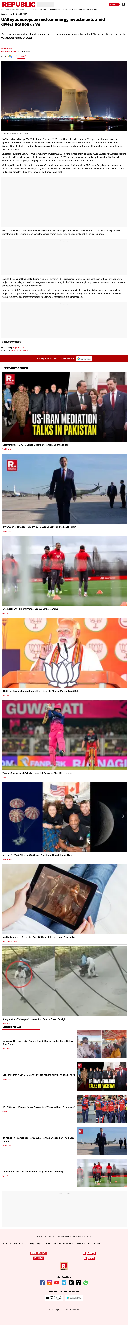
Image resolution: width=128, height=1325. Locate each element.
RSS (89, 1243)
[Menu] (123, 4)
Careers (98, 1243)
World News (6, 449)
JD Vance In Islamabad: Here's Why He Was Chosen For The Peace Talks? (39, 527)
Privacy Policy (34, 1243)
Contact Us (19, 1243)
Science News (7, 859)
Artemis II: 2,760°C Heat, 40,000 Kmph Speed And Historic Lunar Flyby (37, 855)
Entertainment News (9, 941)
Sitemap (47, 1243)
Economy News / (14, 9)
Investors (80, 1243)
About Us (6, 1243)
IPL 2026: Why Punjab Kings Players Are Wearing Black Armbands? (38, 1107)
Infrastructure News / (29, 9)
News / (4, 9)
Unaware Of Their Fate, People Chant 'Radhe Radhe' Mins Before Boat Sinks (38, 1042)
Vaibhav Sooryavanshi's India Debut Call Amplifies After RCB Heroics (37, 773)
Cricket (4, 777)
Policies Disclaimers (63, 1243)
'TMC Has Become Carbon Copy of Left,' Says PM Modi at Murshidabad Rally (40, 691)
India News (6, 695)
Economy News (8, 51)
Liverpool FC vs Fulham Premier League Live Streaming (30, 609)
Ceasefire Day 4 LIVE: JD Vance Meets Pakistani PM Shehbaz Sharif (35, 444)
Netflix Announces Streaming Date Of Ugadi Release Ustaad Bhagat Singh (39, 937)
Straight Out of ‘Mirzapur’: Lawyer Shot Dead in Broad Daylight (34, 1019)
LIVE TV (114, 4)
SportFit (5, 613)
